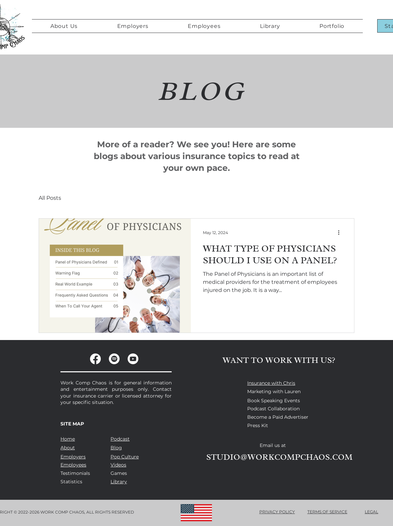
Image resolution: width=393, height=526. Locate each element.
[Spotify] (114, 358)
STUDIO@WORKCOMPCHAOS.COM (279, 457)
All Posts (50, 198)
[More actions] (341, 232)
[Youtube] (133, 358)
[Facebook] (95, 358)
